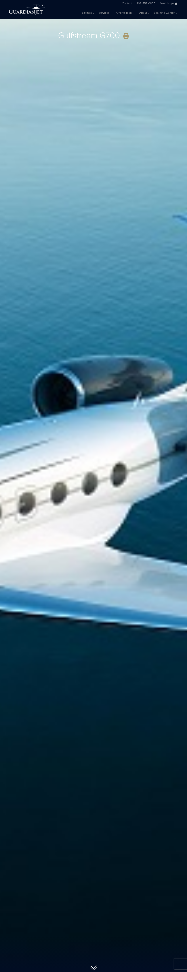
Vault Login (168, 3)
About (144, 13)
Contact (127, 3)
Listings (88, 13)
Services (105, 13)
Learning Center (165, 13)
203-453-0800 (145, 3)
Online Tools (125, 13)
